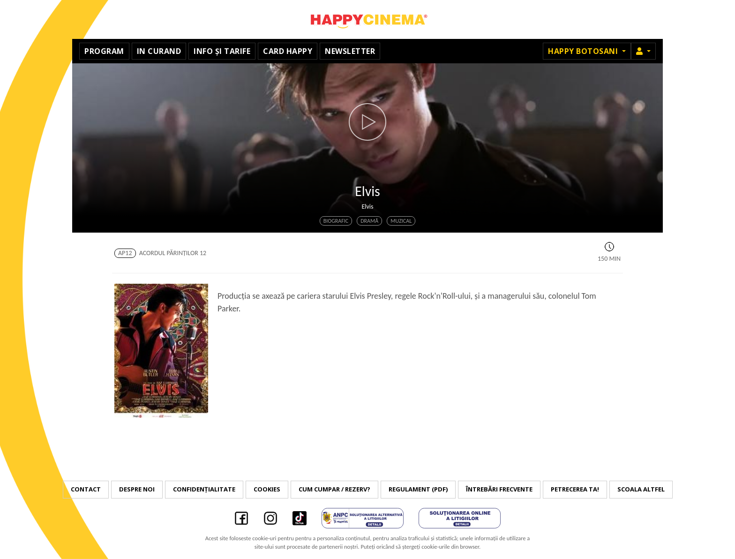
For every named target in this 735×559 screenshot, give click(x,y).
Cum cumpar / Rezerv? (334, 489)
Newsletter (350, 51)
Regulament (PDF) (418, 489)
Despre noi (137, 489)
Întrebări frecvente (499, 489)
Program (104, 51)
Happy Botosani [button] (584, 51)
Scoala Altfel (641, 489)
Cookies (267, 489)
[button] (643, 51)
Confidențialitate (204, 489)
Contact (86, 489)
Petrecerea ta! (575, 489)
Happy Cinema (367, 19)
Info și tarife (222, 51)
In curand (159, 51)
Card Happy (287, 51)
